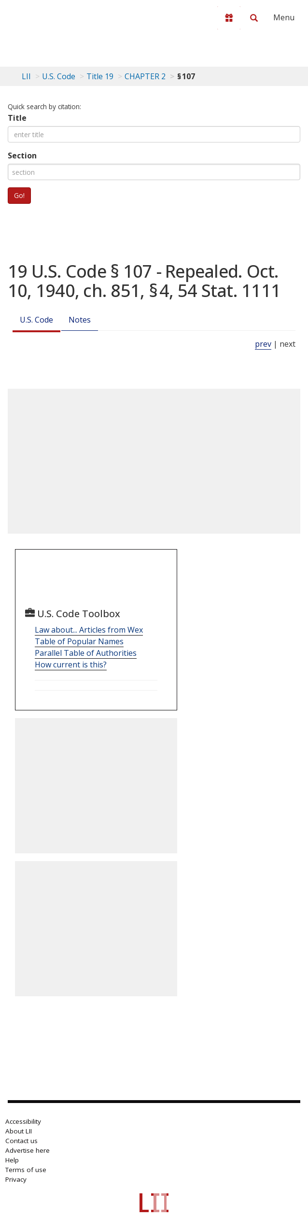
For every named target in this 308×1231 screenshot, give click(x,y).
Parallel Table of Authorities (86, 653)
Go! (19, 195)
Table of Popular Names (79, 641)
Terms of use (25, 1169)
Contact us (21, 1140)
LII (26, 76)
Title (17, 118)
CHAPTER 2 (145, 76)
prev (263, 344)
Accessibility (23, 1121)
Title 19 (99, 76)
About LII (18, 1131)
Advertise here (27, 1150)
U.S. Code (36, 319)
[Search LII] (254, 17)
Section (22, 155)
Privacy (16, 1179)
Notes (80, 319)
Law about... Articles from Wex (89, 629)
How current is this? (71, 664)
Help (12, 1160)
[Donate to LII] (228, 17)
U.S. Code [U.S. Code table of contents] (58, 76)
